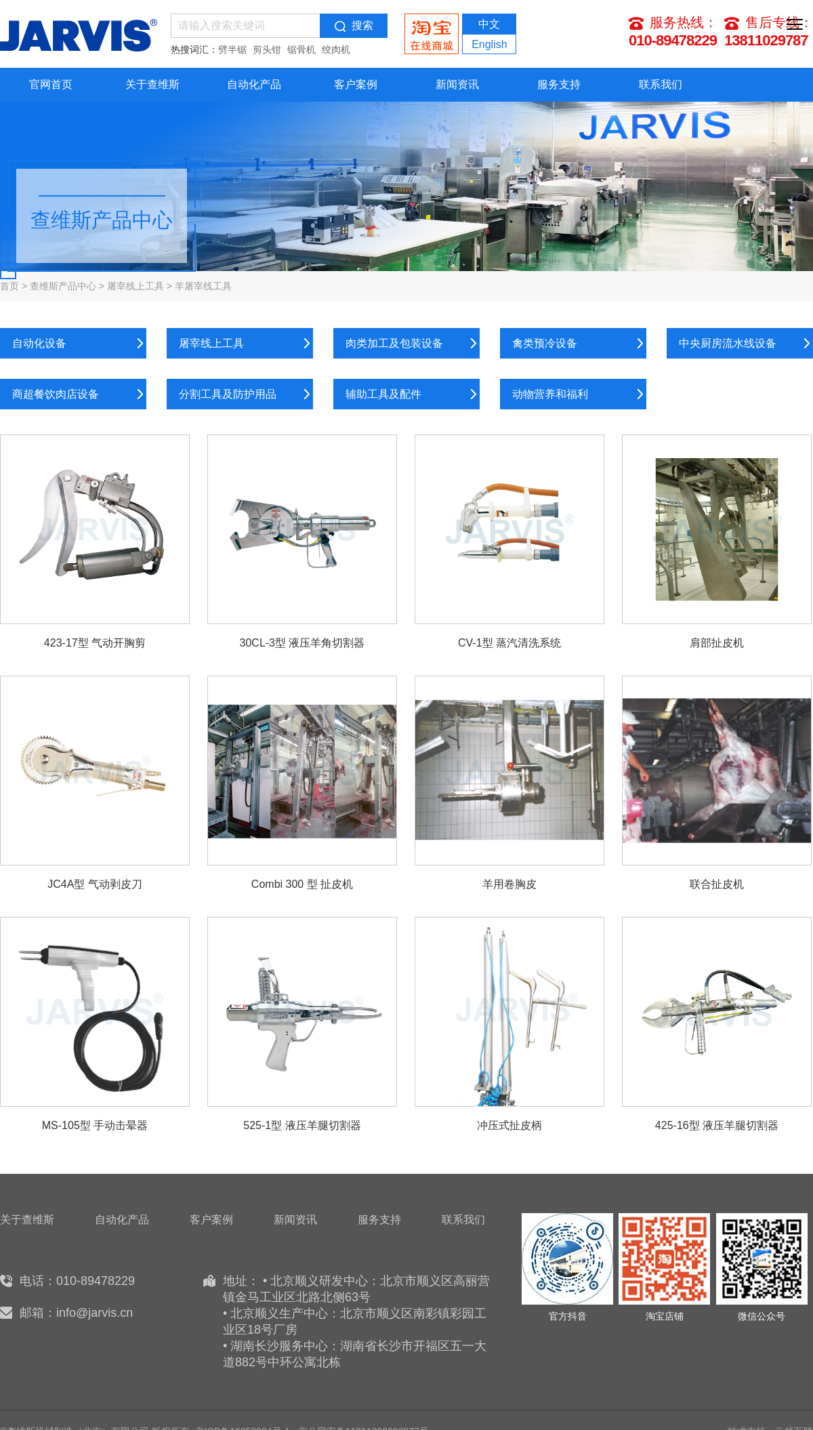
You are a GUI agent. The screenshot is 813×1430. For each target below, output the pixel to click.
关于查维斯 (152, 84)
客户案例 (355, 84)
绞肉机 (336, 49)
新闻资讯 (457, 84)
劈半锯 (232, 49)
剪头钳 (267, 49)
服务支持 (559, 84)
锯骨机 (301, 49)
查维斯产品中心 (63, 286)
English (489, 44)
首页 (9, 286)
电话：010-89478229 (77, 1281)
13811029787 (766, 40)
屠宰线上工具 (135, 286)
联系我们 (660, 84)
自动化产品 (254, 84)
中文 (489, 24)
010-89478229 (673, 40)
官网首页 (50, 84)
